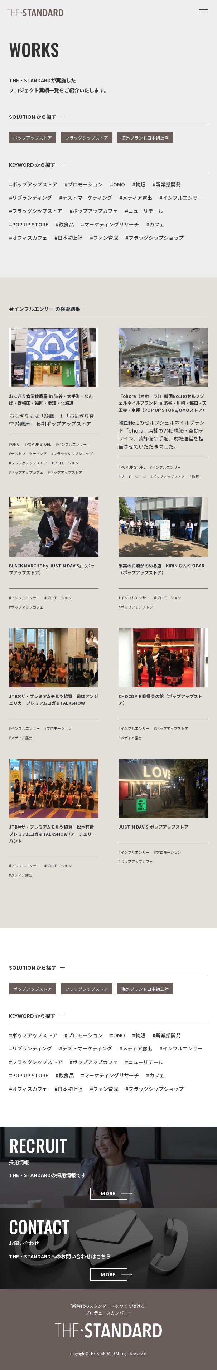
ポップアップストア (32, 138)
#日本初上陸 (68, 237)
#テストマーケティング (85, 197)
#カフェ (155, 224)
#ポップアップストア (33, 184)
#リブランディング (30, 197)
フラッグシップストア (86, 138)
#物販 (138, 184)
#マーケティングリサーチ (110, 224)
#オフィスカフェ (28, 237)
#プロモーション (83, 184)
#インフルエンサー (181, 197)
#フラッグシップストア (35, 210)
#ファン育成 (104, 237)
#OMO (117, 184)
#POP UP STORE (28, 224)
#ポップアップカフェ (93, 210)
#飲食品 (65, 224)
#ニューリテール (144, 210)
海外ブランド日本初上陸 (145, 138)
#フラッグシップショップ (154, 237)
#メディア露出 (135, 197)
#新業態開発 (167, 184)
